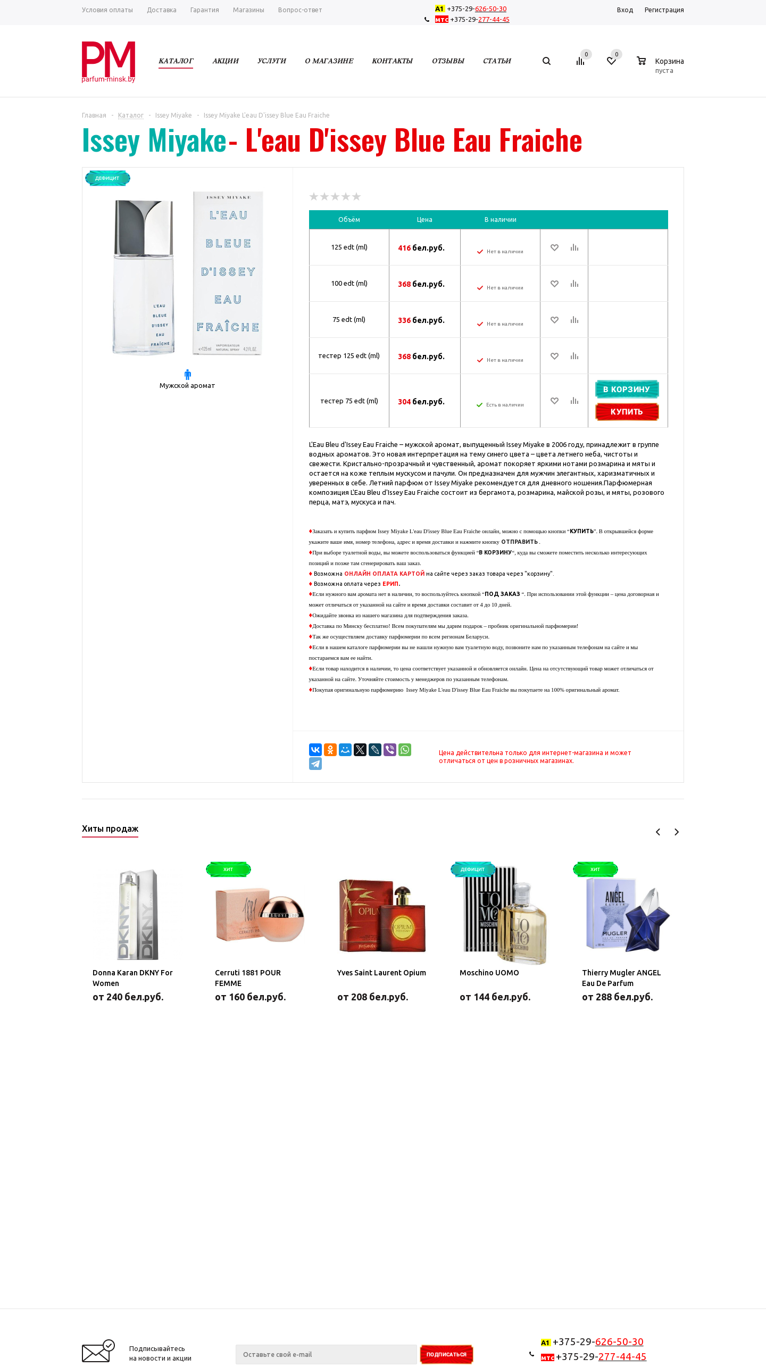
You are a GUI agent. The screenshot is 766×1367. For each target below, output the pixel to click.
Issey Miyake (154, 139)
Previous (658, 832)
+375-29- (473, 8)
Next (676, 832)
